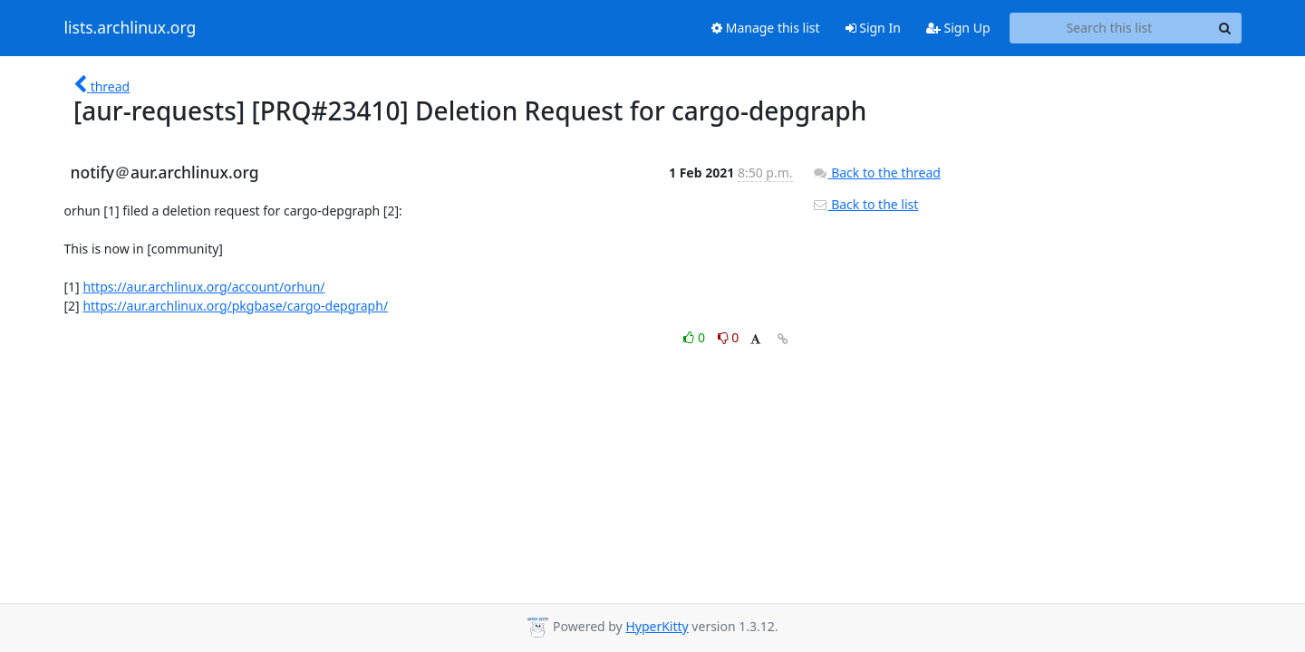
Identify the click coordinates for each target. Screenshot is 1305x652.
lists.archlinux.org (130, 28)
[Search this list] (1110, 28)
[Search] (1225, 28)
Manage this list (765, 27)
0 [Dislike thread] (729, 337)
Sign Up (958, 27)
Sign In (873, 27)
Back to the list (865, 204)
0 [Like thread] (695, 337)
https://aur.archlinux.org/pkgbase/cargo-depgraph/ (235, 305)
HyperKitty (656, 626)
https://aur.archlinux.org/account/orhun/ (203, 286)
